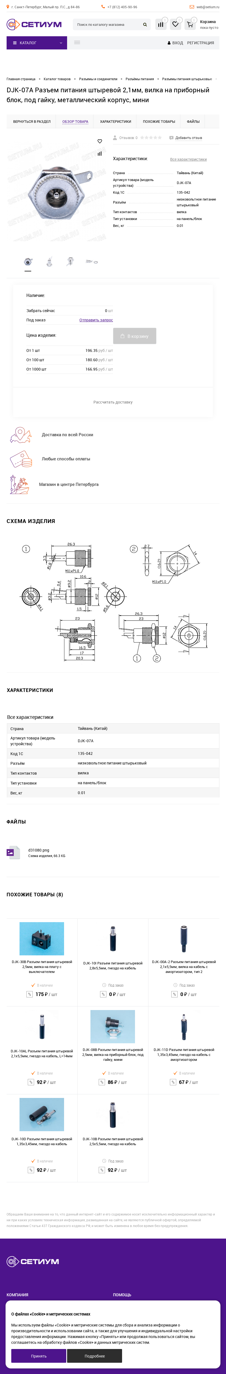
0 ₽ (113, 997)
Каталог (25, 42)
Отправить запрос (96, 319)
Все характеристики (188, 159)
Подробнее (95, 1356)
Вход (177, 42)
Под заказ (112, 985)
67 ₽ (184, 1085)
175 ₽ (42, 997)
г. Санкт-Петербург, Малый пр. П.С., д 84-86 (46, 7)
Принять (39, 1356)
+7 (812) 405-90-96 (122, 7)
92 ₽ (42, 1085)
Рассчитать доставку (113, 402)
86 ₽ (113, 1085)
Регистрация (200, 42)
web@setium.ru (208, 7)
